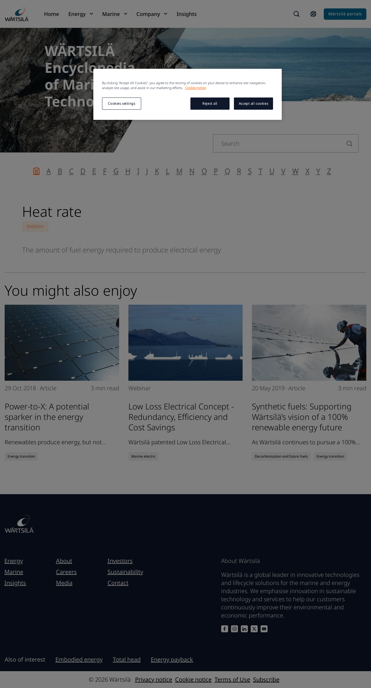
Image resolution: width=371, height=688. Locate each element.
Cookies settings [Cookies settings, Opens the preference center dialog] (121, 103)
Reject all (209, 103)
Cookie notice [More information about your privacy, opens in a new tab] (195, 88)
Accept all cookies (253, 103)
